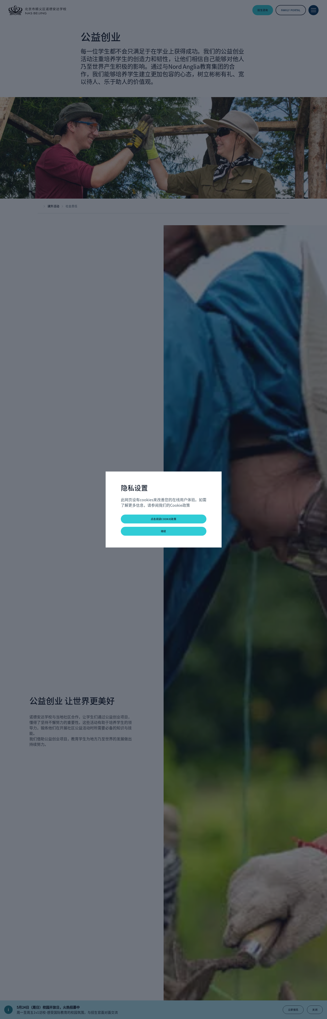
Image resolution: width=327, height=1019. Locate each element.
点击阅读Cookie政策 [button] (163, 519)
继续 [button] (163, 531)
